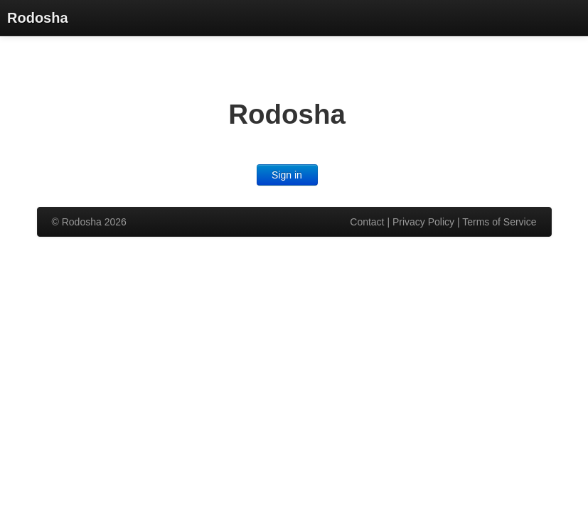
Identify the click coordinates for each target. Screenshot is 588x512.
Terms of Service (499, 222)
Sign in (287, 175)
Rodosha (37, 18)
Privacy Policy (423, 222)
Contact (367, 222)
